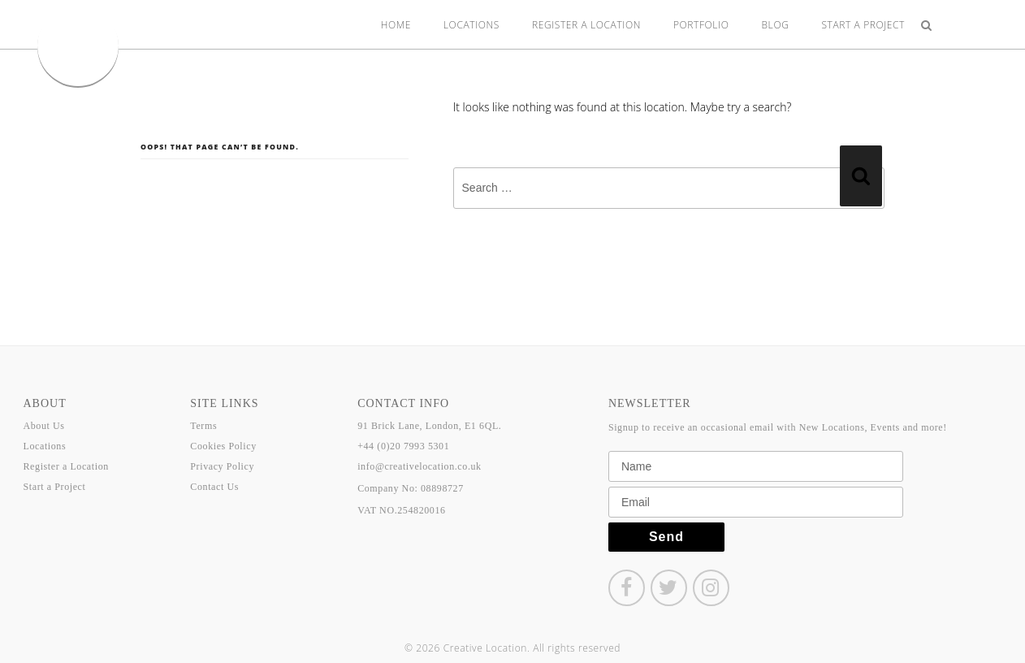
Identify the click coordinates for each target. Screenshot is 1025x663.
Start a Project (863, 25)
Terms (203, 425)
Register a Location (586, 25)
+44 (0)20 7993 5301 (403, 446)
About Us (44, 425)
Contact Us (214, 486)
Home (396, 25)
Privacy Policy (222, 466)
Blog (775, 25)
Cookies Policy (223, 446)
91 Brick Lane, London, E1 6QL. (429, 425)
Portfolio (701, 25)
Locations (471, 25)
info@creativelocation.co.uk (419, 466)
